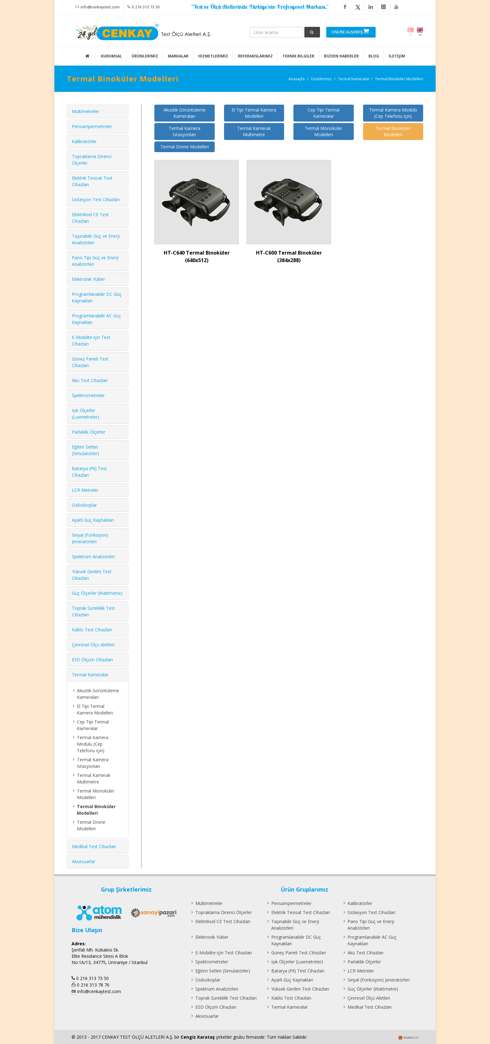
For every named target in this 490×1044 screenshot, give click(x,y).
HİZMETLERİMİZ (213, 56)
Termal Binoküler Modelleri (399, 79)
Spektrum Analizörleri (93, 556)
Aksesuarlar (83, 861)
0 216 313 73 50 (144, 7)
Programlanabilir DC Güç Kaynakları (296, 940)
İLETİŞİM (397, 56)
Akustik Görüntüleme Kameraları (184, 113)
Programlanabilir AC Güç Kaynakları (372, 940)
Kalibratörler (84, 141)
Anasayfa (296, 79)
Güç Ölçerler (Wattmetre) (97, 593)
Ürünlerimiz (321, 79)
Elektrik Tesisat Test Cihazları (300, 912)
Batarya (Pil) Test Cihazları (297, 971)
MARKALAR (178, 56)
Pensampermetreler (92, 126)
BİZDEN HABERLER (341, 56)
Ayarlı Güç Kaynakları (93, 520)
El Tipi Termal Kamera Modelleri (254, 113)
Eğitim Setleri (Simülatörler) (222, 971)
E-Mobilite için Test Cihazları (223, 953)
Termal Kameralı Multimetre (254, 131)
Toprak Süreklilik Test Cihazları (226, 998)
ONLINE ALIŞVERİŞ (350, 31)
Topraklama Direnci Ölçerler (223, 912)
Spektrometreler (88, 395)
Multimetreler (85, 111)
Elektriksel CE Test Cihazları (222, 921)
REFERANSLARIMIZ (255, 56)
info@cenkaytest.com (97, 7)
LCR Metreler (85, 490)
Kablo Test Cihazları (92, 630)
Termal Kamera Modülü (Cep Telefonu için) (393, 113)
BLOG (373, 56)
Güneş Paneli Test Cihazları (298, 953)
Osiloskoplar (84, 505)
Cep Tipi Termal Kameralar (323, 113)
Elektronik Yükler (88, 279)
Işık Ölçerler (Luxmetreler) (297, 962)
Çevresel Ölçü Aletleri (93, 645)
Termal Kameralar (354, 79)
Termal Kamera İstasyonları (184, 131)
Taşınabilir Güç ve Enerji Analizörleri (295, 924)
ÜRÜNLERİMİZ (145, 56)
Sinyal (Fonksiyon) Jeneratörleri (379, 980)
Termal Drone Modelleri (184, 147)
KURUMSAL (111, 56)
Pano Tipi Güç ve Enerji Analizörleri (371, 924)
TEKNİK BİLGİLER (298, 56)
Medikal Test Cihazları (94, 846)
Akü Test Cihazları (90, 380)
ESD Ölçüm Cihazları (92, 660)
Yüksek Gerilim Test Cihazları (300, 989)
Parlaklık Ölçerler (88, 432)
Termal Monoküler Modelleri (323, 131)
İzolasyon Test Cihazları (96, 199)
